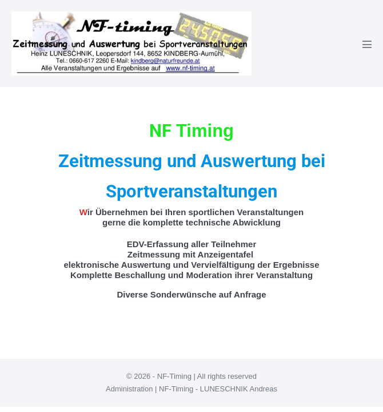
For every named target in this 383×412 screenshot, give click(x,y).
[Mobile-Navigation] (367, 44)
